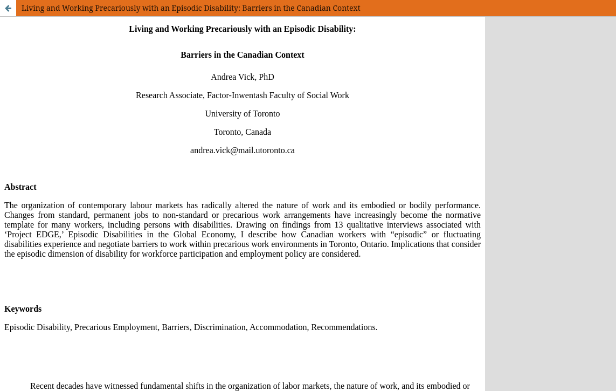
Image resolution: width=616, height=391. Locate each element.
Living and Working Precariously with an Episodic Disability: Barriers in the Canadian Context (191, 8)
